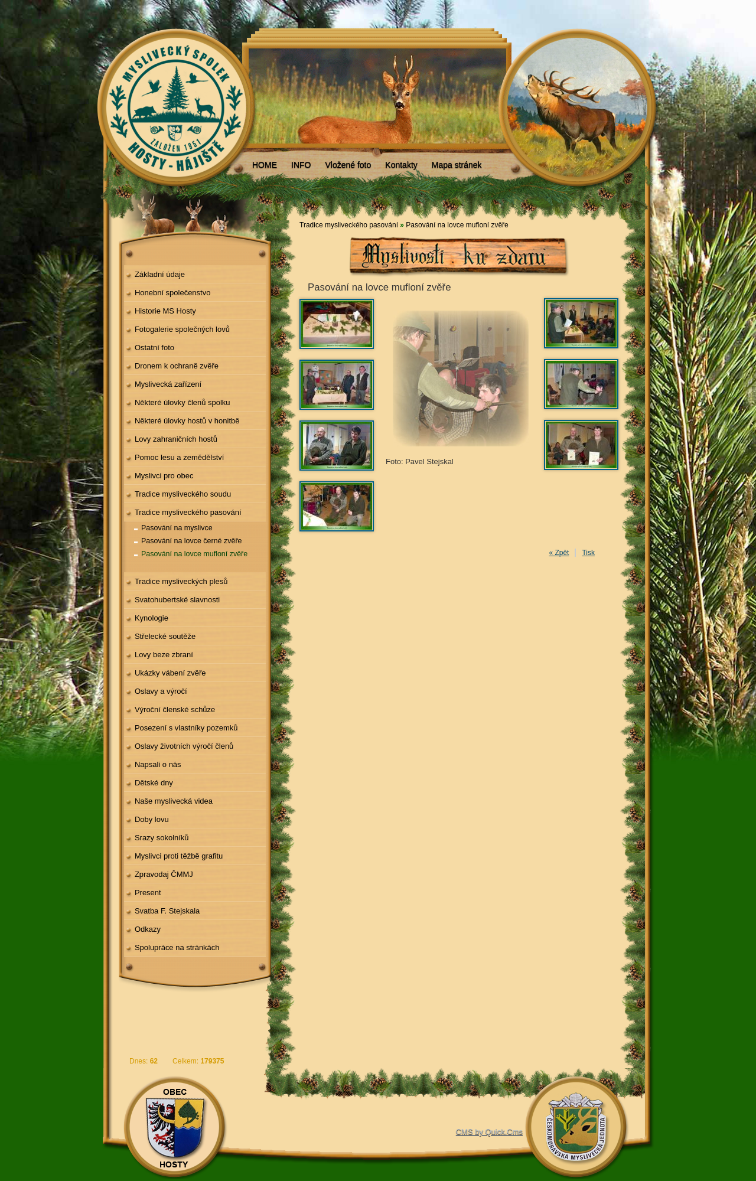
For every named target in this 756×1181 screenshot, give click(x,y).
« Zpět (559, 553)
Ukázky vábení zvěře (170, 672)
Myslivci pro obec (164, 475)
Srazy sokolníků (162, 837)
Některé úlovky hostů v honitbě (187, 420)
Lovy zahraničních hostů (176, 439)
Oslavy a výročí (161, 691)
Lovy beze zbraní (164, 654)
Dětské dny (154, 782)
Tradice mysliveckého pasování (188, 512)
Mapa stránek (457, 164)
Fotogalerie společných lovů (182, 329)
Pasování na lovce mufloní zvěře (194, 554)
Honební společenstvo (173, 292)
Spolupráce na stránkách (177, 947)
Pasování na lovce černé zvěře (191, 541)
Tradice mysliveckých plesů (181, 581)
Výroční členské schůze (175, 709)
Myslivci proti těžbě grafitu (179, 856)
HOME (264, 164)
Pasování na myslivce (177, 528)
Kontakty (401, 164)
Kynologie (151, 618)
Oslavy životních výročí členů (184, 746)
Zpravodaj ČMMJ (164, 874)
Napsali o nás (158, 764)
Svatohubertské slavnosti (177, 599)
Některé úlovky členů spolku (182, 402)
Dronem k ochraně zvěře (177, 365)
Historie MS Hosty (165, 310)
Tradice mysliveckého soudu (183, 494)
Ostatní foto (154, 347)
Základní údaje (160, 274)
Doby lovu (152, 819)
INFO (301, 164)
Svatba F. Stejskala (167, 910)
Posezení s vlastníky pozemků (186, 727)
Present (148, 892)
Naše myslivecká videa (174, 801)
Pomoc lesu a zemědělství (179, 457)
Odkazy (148, 929)
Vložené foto (348, 164)
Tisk (588, 553)
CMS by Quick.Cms (489, 1131)
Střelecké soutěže (165, 636)
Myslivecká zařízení (168, 384)
